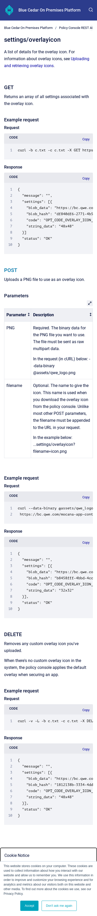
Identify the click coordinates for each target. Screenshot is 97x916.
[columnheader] (17, 315)
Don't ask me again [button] (59, 906)
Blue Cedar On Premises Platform (49, 10)
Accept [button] (29, 906)
